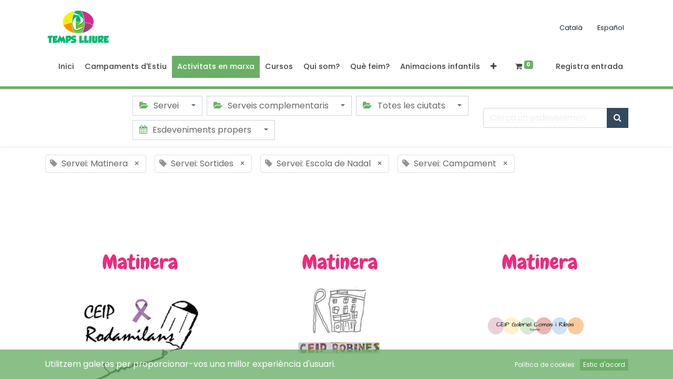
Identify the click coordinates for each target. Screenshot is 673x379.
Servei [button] (160, 105)
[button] (493, 67)
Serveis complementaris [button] (272, 105)
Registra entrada (589, 66)
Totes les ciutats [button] (405, 105)
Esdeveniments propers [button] (196, 130)
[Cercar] (617, 118)
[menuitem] (66, 67)
